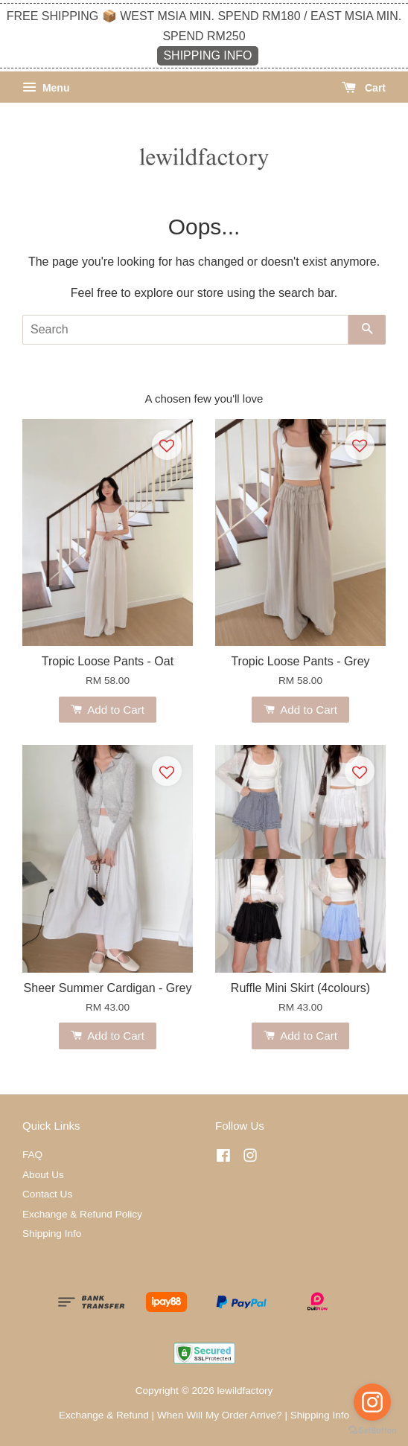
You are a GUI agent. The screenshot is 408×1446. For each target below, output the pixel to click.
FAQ (32, 1154)
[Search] (185, 330)
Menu (45, 88)
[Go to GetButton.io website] (372, 1431)
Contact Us (47, 1194)
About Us (43, 1174)
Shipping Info (51, 1233)
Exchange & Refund (104, 1415)
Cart (364, 88)
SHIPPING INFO (207, 55)
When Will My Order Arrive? (219, 1415)
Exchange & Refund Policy (82, 1214)
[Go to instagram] (372, 1402)
